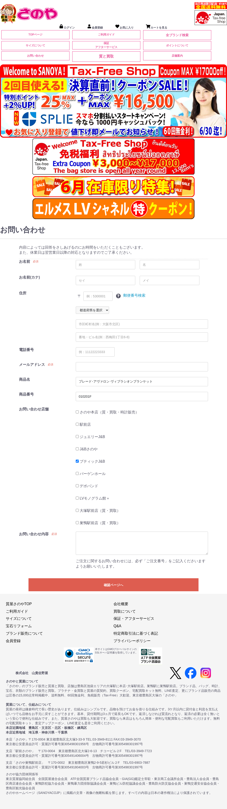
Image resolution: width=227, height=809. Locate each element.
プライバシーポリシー (132, 641)
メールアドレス (32, 365)
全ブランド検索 (177, 35)
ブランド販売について (24, 633)
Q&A (117, 626)
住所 (22, 293)
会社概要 (121, 604)
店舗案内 (177, 55)
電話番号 (26, 350)
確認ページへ (113, 585)
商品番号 (26, 394)
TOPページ (35, 34)
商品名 (24, 379)
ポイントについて (177, 45)
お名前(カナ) (29, 277)
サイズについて (35, 45)
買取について (125, 611)
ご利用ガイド (106, 34)
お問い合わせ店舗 (34, 409)
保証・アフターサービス (134, 619)
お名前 (24, 261)
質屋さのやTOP (19, 604)
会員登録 (13, 641)
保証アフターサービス (106, 45)
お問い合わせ (35, 55)
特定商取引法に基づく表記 (136, 633)
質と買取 (106, 56)
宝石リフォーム (19, 626)
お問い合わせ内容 (34, 534)
